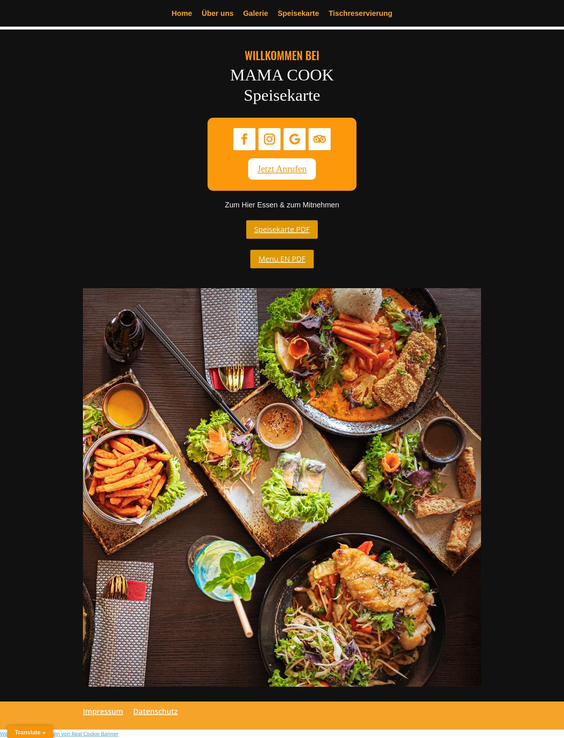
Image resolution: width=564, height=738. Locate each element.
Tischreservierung (360, 14)
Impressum (103, 711)
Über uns (218, 14)
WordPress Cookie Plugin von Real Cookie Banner (59, 733)
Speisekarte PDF (282, 229)
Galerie (255, 14)
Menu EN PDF (281, 259)
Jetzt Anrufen (282, 169)
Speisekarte (298, 14)
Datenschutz (155, 711)
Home (182, 14)
